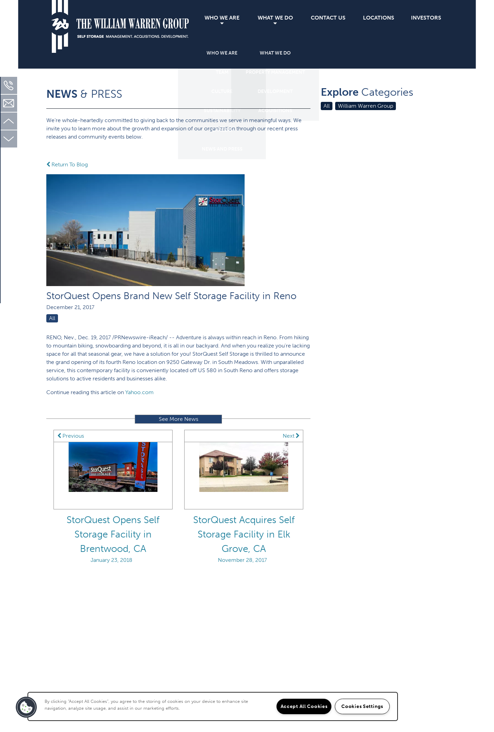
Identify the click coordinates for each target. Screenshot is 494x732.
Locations (378, 17)
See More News (178, 419)
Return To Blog (67, 164)
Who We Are (221, 17)
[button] (26, 707)
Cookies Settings (362, 706)
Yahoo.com (139, 392)
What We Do (275, 17)
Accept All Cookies (304, 706)
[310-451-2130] (8, 85)
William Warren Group (365, 106)
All (52, 318)
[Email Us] (8, 103)
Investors (426, 17)
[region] (212, 706)
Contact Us (328, 17)
